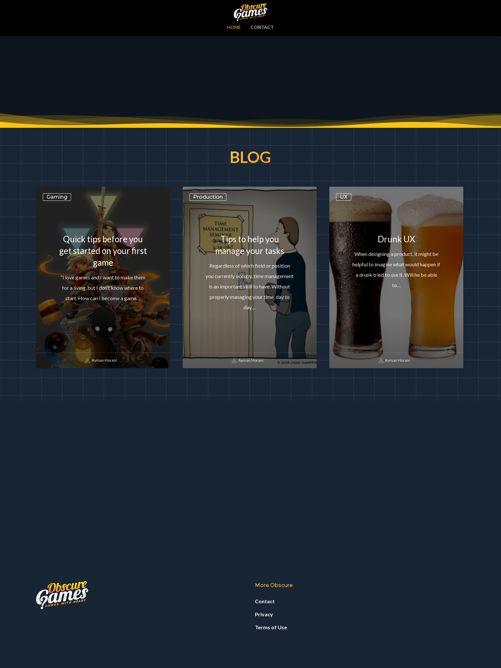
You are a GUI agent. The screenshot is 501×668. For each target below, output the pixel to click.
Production (208, 353)
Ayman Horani (101, 516)
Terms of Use (271, 627)
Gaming (56, 353)
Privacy (264, 614)
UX (344, 353)
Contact (265, 601)
